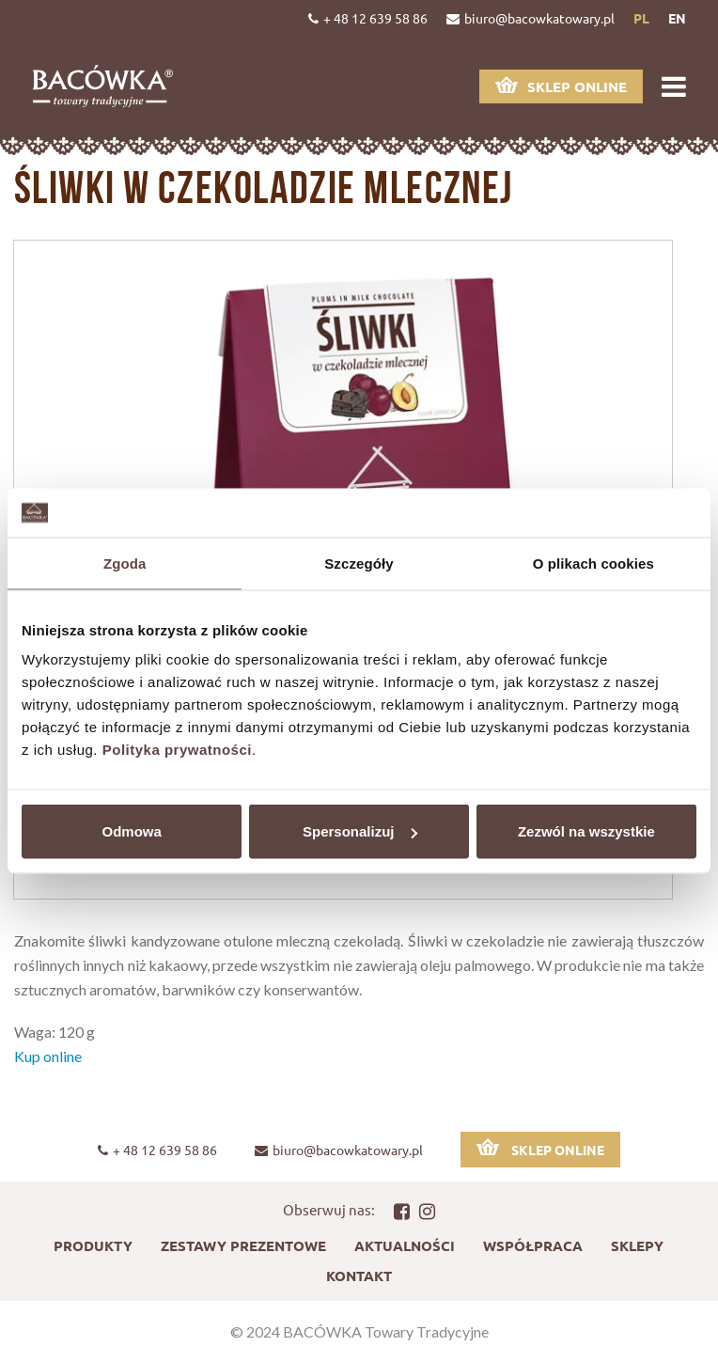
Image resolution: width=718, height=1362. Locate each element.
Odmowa (132, 831)
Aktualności (404, 1245)
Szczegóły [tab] (358, 563)
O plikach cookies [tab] (593, 563)
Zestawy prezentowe (243, 1245)
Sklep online (561, 86)
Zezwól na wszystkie (586, 831)
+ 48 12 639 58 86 (368, 17)
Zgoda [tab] (125, 563)
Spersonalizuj (360, 831)
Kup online (48, 1056)
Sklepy (637, 1245)
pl (641, 17)
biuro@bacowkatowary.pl (530, 17)
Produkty (93, 1245)
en (677, 17)
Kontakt (359, 1275)
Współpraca (533, 1245)
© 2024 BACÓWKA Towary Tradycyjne (359, 1331)
